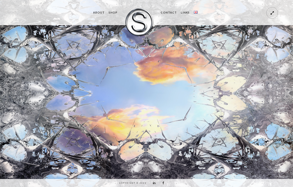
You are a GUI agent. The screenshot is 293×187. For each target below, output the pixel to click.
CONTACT (169, 12)
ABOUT (99, 12)
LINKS (185, 12)
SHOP (113, 12)
